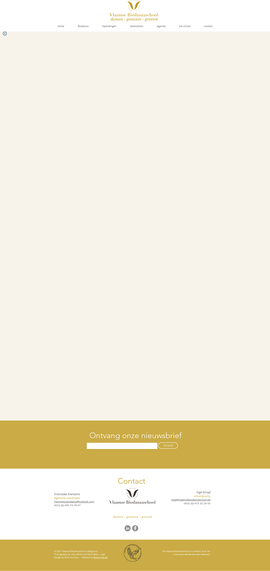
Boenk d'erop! (101, 557)
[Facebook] (135, 528)
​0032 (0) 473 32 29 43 (197, 503)
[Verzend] (168, 445)
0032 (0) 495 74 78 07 (67, 505)
